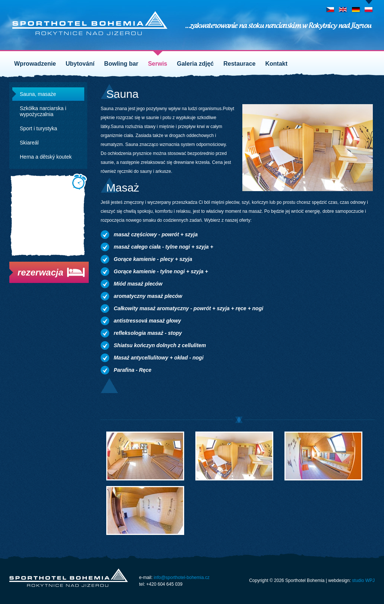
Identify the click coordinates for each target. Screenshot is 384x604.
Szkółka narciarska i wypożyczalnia (43, 111)
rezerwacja (40, 272)
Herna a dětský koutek (46, 157)
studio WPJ (363, 580)
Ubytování (80, 63)
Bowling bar (121, 63)
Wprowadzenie (35, 63)
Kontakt (276, 63)
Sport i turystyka (38, 128)
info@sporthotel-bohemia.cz (182, 577)
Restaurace (239, 63)
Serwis (157, 63)
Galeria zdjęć (195, 63)
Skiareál (29, 143)
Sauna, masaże (38, 94)
